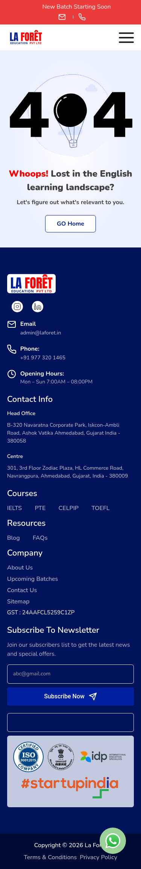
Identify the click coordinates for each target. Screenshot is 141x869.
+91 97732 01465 (82, 17)
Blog (13, 538)
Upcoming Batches (32, 579)
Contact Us (22, 590)
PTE (40, 508)
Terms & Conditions (50, 857)
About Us (20, 568)
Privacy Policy (98, 857)
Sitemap (18, 601)
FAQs (40, 538)
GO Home (70, 224)
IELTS (14, 508)
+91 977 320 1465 (42, 357)
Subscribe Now (64, 696)
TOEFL (100, 508)
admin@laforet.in (62, 17)
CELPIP (69, 508)
